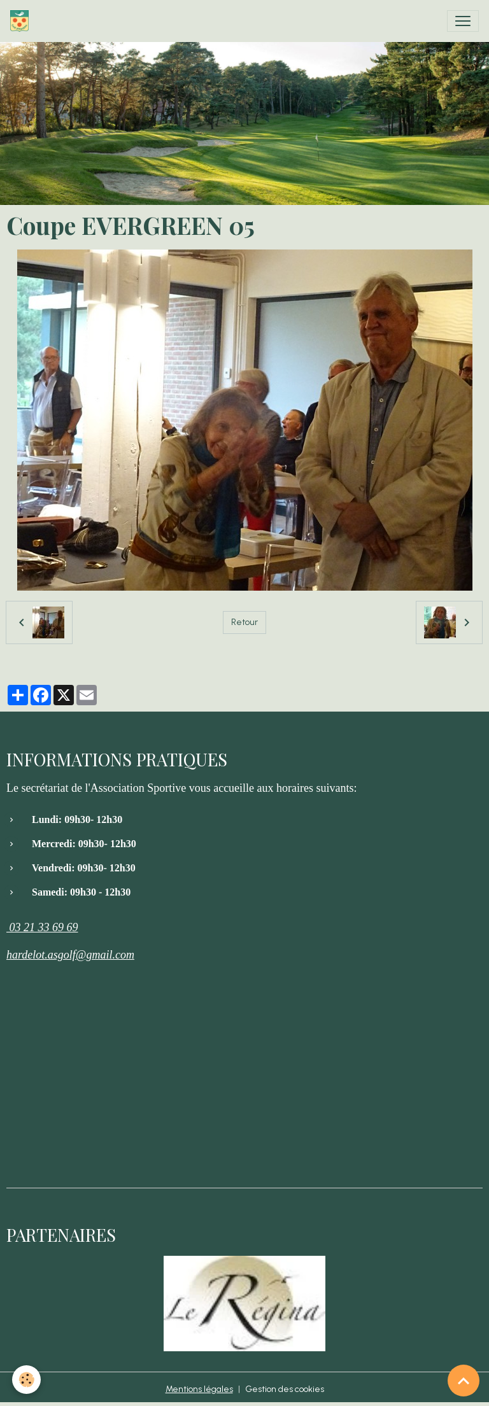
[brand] (22, 21)
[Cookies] (27, 1379)
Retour (244, 622)
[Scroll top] (463, 1380)
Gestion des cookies (284, 1389)
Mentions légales (199, 1389)
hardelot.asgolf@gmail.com (70, 954)
